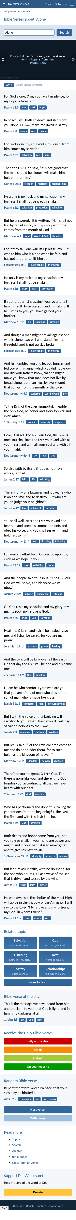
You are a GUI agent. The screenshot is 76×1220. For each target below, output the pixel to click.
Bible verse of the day (21, 996)
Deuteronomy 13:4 (16, 541)
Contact (41, 1206)
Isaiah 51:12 (12, 703)
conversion (26, 1099)
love (44, 455)
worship (31, 422)
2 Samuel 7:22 (13, 794)
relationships (59, 183)
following (45, 479)
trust (24, 288)
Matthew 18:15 (14, 322)
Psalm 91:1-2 (12, 918)
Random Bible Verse (20, 1080)
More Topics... (38, 982)
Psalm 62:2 (11, 208)
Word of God (41, 236)
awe (34, 541)
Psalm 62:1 (11, 155)
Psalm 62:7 (11, 618)
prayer (43, 884)
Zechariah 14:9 (14, 675)
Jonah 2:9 (10, 732)
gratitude (39, 732)
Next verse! (38, 1109)
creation (28, 183)
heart (34, 288)
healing (56, 646)
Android (38, 1058)
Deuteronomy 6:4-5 (17, 456)
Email (38, 1050)
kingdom (59, 422)
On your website (38, 1067)
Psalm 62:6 (11, 289)
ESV (9, 84)
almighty (45, 422)
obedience (42, 594)
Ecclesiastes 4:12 (15, 351)
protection (42, 207)
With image (38, 1118)
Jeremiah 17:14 (14, 646)
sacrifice (53, 732)
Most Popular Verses (25, 1163)
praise (44, 646)
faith (24, 479)
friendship (53, 264)
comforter (29, 703)
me (13, 1183)
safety (23, 131)
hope (42, 107)
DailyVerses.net (12, 11)
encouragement (56, 703)
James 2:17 (11, 479)
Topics (48, 4)
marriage (42, 183)
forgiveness (49, 1099)
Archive (17, 1151)
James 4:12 (11, 508)
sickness (32, 646)
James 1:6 (10, 885)
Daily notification (38, 1041)
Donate (38, 1192)
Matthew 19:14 (14, 761)
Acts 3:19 (10, 1099)
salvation (27, 155)
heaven (46, 760)
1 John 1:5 (11, 1019)
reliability (57, 207)
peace (43, 131)
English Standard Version (29, 84)
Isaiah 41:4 (11, 823)
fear (41, 703)
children (58, 760)
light (39, 1019)
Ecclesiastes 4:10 (15, 265)
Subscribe (60, 4)
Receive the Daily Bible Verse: (28, 1032)
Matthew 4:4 (12, 236)
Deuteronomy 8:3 (16, 393)
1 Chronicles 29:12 (16, 856)
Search (26, 11)
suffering (35, 393)
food (27, 236)
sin (29, 322)
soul (24, 107)
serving (29, 594)
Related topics (15, 931)
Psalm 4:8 (10, 131)
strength (35, 822)
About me (18, 1206)
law (35, 455)
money (63, 856)
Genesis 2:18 (12, 184)
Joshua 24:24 (12, 594)
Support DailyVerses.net (23, 1175)
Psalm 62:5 (11, 107)
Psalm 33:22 (12, 565)
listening (57, 236)
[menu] (72, 5)
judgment (35, 508)
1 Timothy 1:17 (14, 422)
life (65, 393)
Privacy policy (56, 1206)
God (53, 455)
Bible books (19, 1157)
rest (33, 107)
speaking (40, 322)
